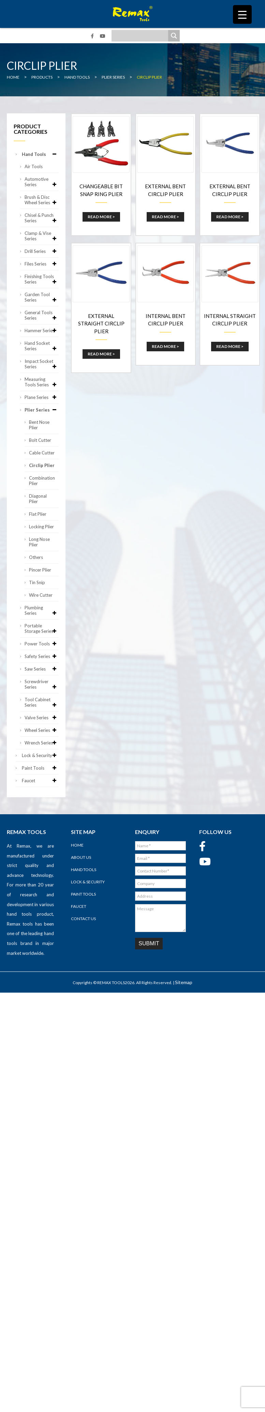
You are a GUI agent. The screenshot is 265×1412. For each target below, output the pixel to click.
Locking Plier (41, 526)
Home (77, 845)
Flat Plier (37, 514)
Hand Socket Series (42, 345)
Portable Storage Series (42, 628)
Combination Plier (42, 480)
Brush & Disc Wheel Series (42, 199)
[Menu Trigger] (242, 14)
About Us (81, 857)
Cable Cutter (42, 452)
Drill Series (42, 251)
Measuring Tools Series (42, 381)
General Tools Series (42, 315)
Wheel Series (42, 730)
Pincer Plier (40, 570)
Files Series (42, 264)
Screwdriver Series (42, 684)
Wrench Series (42, 742)
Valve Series (42, 717)
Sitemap (183, 982)
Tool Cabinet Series (42, 702)
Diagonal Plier (38, 498)
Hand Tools (40, 154)
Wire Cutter (41, 595)
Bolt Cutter (40, 440)
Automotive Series (42, 181)
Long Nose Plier (39, 541)
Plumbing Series (42, 610)
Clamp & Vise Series (42, 235)
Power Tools (42, 643)
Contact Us (83, 918)
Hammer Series (42, 330)
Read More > (101, 216)
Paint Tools (40, 768)
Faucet (40, 780)
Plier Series (42, 410)
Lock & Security (40, 755)
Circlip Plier (42, 465)
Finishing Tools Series (42, 279)
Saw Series (42, 669)
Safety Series (42, 656)
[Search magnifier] (174, 36)
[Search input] (141, 36)
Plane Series (42, 397)
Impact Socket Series (42, 363)
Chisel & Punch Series (42, 217)
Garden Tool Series (42, 297)
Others (36, 557)
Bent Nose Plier (39, 424)
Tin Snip (37, 582)
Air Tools (34, 166)
